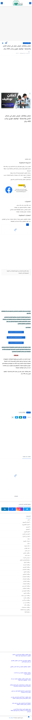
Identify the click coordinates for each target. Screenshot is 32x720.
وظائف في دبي (26, 602)
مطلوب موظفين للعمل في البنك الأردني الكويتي (20, 666)
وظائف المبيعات (26, 583)
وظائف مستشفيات (26, 607)
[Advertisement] (16, 24)
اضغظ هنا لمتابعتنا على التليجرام (16, 332)
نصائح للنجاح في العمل (25, 560)
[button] (24, 417)
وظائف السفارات (26, 576)
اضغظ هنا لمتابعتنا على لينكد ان (16, 342)
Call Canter (27, 612)
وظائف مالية (27, 604)
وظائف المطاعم (26, 588)
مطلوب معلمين (26, 552)
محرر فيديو (27, 550)
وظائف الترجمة (26, 564)
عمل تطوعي (27, 548)
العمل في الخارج (26, 534)
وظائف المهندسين (26, 590)
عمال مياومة (27, 545)
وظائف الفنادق (26, 581)
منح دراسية (27, 555)
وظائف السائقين (26, 574)
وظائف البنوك (27, 562)
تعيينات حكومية (26, 541)
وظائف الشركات (26, 578)
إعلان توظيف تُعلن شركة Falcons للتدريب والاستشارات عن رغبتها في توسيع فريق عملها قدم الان (21, 710)
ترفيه (28, 538)
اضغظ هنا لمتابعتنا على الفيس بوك (16, 337)
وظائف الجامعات (26, 569)
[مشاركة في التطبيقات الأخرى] (12, 417)
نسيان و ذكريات (26, 557)
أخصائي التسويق (26, 522)
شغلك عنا (11, 717)
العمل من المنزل (26, 536)
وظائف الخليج (27, 571)
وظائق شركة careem (25, 609)
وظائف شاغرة (27, 597)
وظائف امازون (27, 593)
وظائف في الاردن (27, 43)
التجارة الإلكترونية (26, 524)
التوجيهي (28, 529)
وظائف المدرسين (26, 586)
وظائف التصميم (26, 567)
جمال (28, 543)
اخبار (29, 519)
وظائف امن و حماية (25, 595)
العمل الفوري (27, 531)
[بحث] (2, 3)
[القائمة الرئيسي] (30, 3)
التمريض (28, 526)
